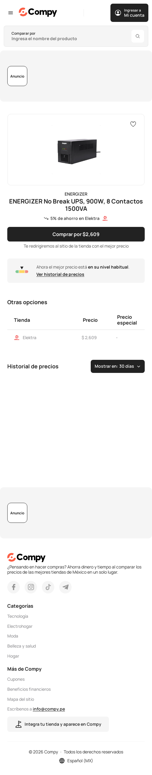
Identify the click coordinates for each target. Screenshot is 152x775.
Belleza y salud (21, 646)
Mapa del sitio (20, 699)
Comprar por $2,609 (76, 234)
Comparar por (23, 33)
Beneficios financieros (29, 689)
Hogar (13, 656)
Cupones (16, 679)
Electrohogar (19, 626)
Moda (12, 636)
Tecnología (17, 616)
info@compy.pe (49, 709)
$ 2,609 (89, 337)
